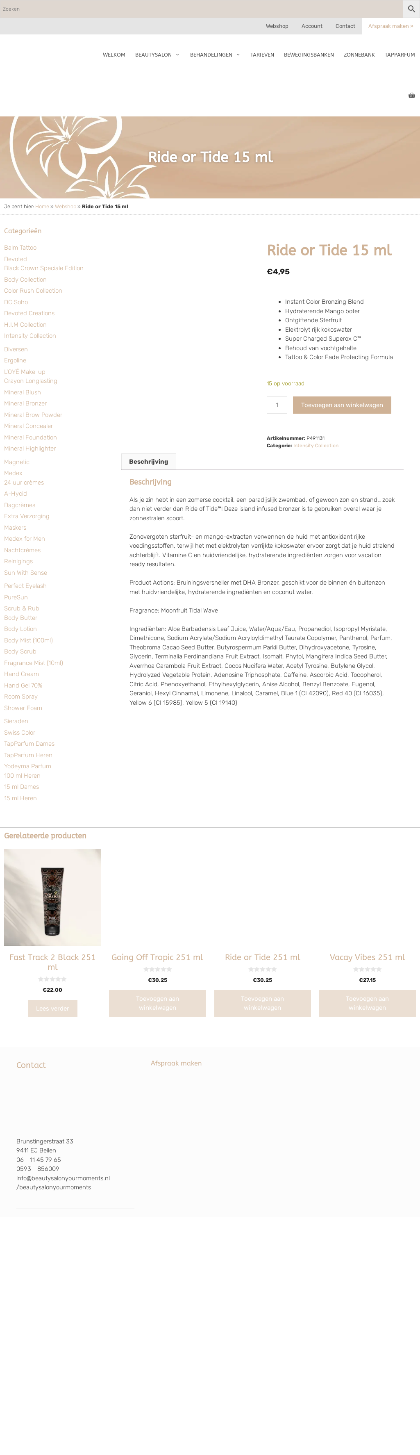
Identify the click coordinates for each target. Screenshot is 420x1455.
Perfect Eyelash (25, 586)
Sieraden (16, 721)
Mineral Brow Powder (33, 415)
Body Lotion (20, 629)
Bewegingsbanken (309, 55)
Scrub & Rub (21, 608)
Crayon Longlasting (30, 381)
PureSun (16, 597)
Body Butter (20, 618)
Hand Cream (21, 674)
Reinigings (18, 561)
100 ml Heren (22, 775)
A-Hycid (15, 493)
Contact (345, 26)
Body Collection (25, 279)
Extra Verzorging (27, 516)
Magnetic (17, 462)
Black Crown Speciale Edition (44, 268)
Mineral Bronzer (25, 403)
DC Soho (16, 302)
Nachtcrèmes (22, 550)
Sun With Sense (25, 572)
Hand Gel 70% (23, 685)
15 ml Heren (20, 798)
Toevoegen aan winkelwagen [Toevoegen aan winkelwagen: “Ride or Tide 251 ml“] (262, 1003)
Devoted (15, 259)
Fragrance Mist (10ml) (33, 663)
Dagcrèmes (19, 505)
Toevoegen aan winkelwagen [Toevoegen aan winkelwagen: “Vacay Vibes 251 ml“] (367, 1003)
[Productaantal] (277, 405)
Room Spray (21, 696)
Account (312, 26)
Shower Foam (23, 708)
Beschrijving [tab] (148, 461)
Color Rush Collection (33, 290)
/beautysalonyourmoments (53, 1187)
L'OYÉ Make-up (24, 372)
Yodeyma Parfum (27, 766)
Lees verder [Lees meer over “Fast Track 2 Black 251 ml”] (52, 1008)
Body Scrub (20, 651)
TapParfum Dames (29, 743)
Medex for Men (24, 538)
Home (42, 206)
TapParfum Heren (28, 755)
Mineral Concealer (28, 426)
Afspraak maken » (390, 26)
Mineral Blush (22, 392)
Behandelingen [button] (217, 54)
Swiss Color (19, 732)
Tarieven (262, 55)
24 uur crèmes (24, 482)
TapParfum (400, 55)
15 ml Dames (21, 786)
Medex (13, 473)
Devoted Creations (29, 313)
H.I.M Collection (25, 324)
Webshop (277, 26)
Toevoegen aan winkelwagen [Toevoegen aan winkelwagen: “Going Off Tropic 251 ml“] (157, 1003)
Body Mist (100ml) (28, 640)
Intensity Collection (30, 335)
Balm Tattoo (20, 247)
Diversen (16, 349)
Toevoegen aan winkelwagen (342, 405)
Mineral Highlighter (30, 448)
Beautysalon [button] (160, 54)
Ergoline (15, 360)
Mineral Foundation (30, 437)
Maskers (15, 527)
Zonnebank (359, 55)
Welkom (114, 55)
